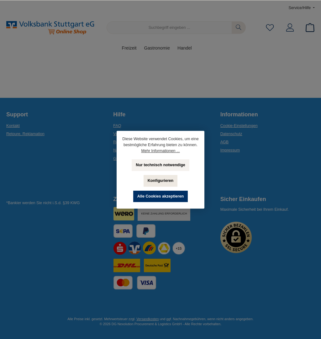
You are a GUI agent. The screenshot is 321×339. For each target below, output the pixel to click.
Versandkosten (147, 319)
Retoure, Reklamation (25, 134)
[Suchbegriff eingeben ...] (169, 27)
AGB (224, 142)
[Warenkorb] (308, 27)
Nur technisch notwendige (160, 165)
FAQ (117, 126)
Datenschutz (231, 134)
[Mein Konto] (290, 27)
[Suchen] (239, 27)
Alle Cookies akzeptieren (160, 196)
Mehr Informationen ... (160, 151)
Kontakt (13, 126)
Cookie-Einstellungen (239, 126)
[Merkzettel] (269, 27)
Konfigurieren (161, 180)
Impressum (230, 150)
